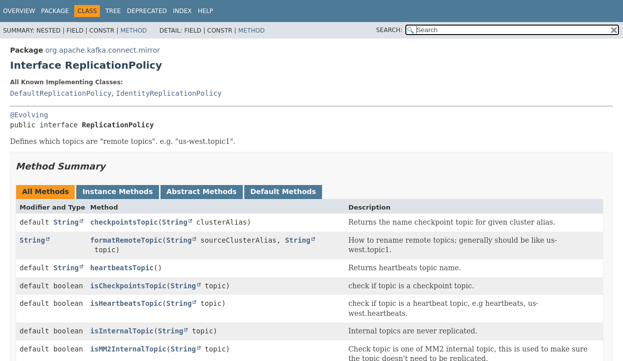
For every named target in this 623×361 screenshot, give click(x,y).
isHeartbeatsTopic (126, 303)
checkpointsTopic (124, 222)
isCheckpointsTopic (128, 286)
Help (205, 11)
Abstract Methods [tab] (202, 192)
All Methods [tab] (45, 192)
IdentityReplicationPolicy (169, 93)
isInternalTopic (121, 331)
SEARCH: (389, 30)
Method (133, 30)
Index (182, 11)
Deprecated (147, 11)
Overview (19, 11)
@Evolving (29, 115)
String (66, 222)
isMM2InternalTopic (128, 349)
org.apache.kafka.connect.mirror (102, 50)
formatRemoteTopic (126, 240)
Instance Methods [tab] (117, 192)
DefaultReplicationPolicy (60, 93)
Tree (113, 11)
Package (55, 11)
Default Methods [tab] (283, 192)
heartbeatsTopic (121, 268)
